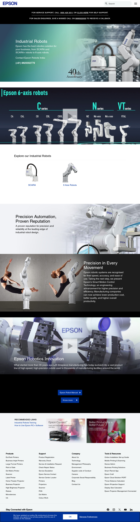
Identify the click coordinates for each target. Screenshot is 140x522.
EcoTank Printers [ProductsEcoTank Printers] (12, 457)
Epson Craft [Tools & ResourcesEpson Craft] (109, 474)
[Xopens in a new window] (119, 509)
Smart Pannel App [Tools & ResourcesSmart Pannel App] (111, 471)
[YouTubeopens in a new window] (125, 509)
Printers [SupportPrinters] (42, 481)
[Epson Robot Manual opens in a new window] (70, 392)
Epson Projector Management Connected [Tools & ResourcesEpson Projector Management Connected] (120, 491)
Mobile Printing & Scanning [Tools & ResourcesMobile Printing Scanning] (115, 461)
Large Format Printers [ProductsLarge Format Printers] (14, 464)
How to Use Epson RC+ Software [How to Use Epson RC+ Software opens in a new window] (28, 425)
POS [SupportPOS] (40, 491)
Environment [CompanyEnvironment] (76, 467)
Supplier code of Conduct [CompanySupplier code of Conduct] (81, 471)
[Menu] (136, 4)
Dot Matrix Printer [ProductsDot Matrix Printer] (12, 471)
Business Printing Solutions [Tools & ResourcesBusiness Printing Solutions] (115, 467)
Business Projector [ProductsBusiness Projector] (13, 484)
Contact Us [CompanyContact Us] (76, 484)
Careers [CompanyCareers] (75, 474)
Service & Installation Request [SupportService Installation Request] (50, 464)
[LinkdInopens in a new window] (131, 509)
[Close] (70, 116)
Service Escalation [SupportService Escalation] (46, 471)
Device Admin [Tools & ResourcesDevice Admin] (110, 464)
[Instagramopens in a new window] (114, 509)
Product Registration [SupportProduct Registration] (46, 457)
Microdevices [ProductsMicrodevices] (11, 494)
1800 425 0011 (66, 13)
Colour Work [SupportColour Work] (43, 498)
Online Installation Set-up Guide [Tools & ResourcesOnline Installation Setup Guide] (117, 457)
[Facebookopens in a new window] (108, 509)
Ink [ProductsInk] (7, 498)
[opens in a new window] (65, 431)
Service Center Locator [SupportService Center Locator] (47, 478)
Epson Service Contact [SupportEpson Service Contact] (47, 474)
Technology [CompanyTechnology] (76, 461)
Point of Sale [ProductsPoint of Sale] (10, 467)
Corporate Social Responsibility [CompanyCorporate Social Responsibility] (84, 478)
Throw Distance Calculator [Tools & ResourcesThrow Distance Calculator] (115, 481)
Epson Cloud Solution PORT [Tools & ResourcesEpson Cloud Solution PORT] (115, 478)
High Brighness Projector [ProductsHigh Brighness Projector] (15, 488)
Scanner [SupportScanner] (42, 488)
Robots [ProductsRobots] (8, 491)
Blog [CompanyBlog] (73, 481)
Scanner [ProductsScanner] (9, 474)
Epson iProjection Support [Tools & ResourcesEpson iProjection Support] (115, 484)
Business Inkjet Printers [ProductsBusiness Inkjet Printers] (15, 461)
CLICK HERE (82, 13)
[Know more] (70, 400)
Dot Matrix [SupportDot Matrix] (43, 494)
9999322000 (80, 18)
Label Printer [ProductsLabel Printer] (11, 478)
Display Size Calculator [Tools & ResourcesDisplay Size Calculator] (113, 488)
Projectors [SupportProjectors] (43, 484)
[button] (70, 516)
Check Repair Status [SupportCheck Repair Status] (46, 467)
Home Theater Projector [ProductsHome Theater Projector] (15, 481)
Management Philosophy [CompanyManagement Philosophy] (81, 464)
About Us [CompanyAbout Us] (75, 457)
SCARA (32, 185)
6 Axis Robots (70, 185)
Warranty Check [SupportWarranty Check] (45, 461)
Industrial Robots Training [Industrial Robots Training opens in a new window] (25, 422)
